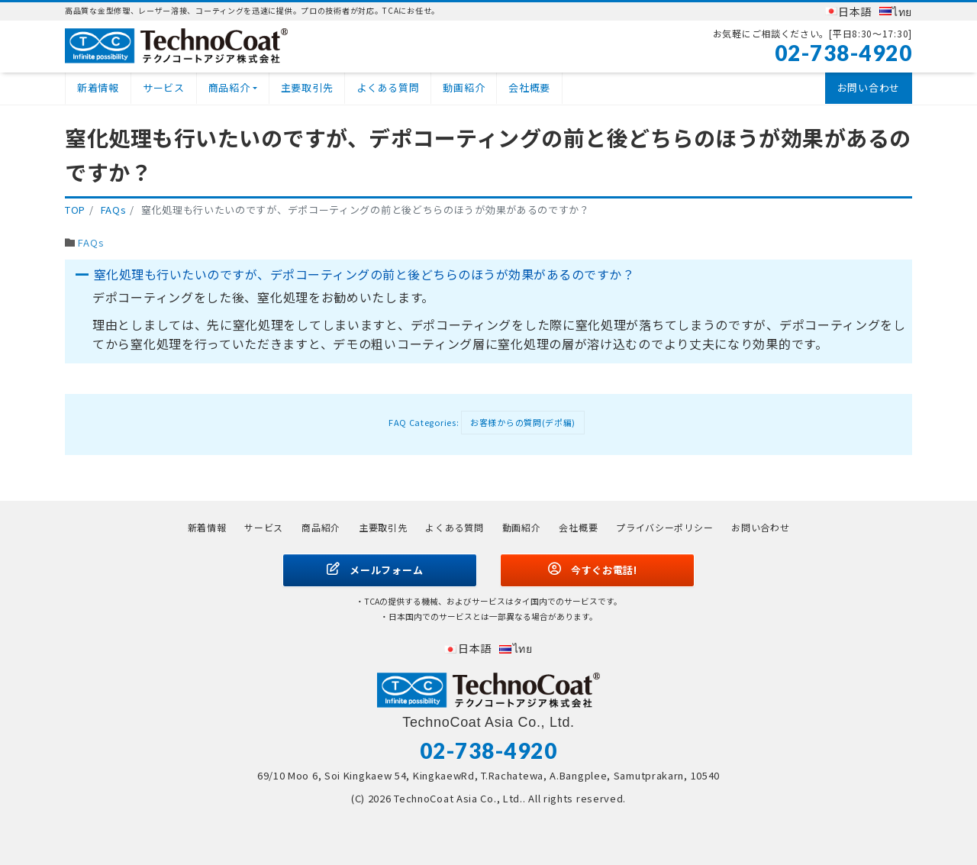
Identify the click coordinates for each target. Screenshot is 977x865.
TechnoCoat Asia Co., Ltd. (458, 798)
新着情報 (98, 87)
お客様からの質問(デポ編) (523, 422)
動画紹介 (464, 87)
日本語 (855, 11)
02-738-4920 (844, 53)
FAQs (91, 242)
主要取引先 (307, 87)
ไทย (902, 11)
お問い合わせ (868, 87)
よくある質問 (387, 87)
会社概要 (529, 87)
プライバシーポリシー (664, 527)
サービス (164, 87)
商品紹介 (229, 87)
